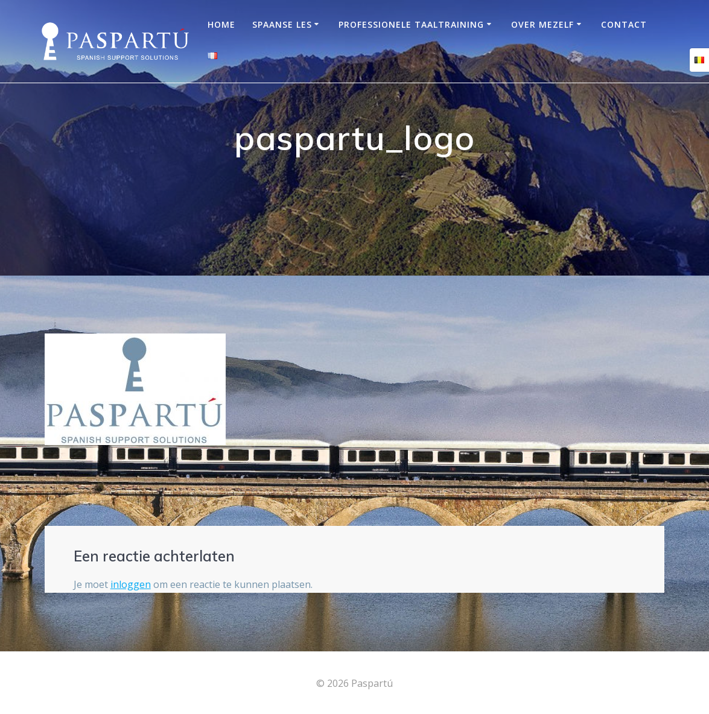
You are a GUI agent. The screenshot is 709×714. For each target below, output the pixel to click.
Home (221, 24)
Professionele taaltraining (411, 24)
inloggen (130, 584)
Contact (624, 24)
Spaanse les (282, 24)
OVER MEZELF (542, 24)
